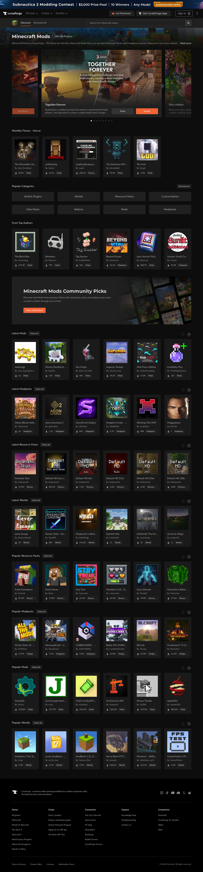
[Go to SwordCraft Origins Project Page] (86, 415)
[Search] (188, 23)
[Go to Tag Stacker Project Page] (86, 249)
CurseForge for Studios (168, 820)
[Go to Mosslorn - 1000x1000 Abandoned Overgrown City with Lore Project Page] (147, 748)
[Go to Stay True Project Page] (86, 582)
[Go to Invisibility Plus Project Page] (177, 359)
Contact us (126, 825)
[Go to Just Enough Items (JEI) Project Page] (55, 693)
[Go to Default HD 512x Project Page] (116, 470)
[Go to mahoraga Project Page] (25, 359)
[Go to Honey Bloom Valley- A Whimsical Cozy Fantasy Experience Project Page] (25, 415)
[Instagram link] (161, 793)
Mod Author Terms (66, 864)
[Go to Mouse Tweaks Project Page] (147, 693)
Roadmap (89, 835)
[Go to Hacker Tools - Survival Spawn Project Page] (55, 526)
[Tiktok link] (167, 793)
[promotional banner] (101, 4)
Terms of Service (19, 864)
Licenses (50, 864)
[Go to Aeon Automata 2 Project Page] (55, 415)
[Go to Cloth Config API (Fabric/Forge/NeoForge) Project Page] (86, 693)
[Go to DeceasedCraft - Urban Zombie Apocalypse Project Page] (55, 637)
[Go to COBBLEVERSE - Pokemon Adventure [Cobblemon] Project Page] (86, 637)
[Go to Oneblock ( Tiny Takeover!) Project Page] (25, 748)
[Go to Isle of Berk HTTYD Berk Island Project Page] (116, 748)
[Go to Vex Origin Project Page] (86, 359)
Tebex (160, 825)
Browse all (184, 186)
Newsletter (90, 830)
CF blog (88, 825)
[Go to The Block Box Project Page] (25, 249)
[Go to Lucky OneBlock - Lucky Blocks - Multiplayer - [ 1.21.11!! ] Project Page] (55, 748)
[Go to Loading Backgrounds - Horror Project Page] (86, 156)
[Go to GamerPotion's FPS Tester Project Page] (177, 748)
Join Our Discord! (93, 815)
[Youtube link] (173, 793)
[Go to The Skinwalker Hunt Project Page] (25, 156)
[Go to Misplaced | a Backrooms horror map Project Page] (86, 526)
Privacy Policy (36, 864)
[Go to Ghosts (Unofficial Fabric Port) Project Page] (55, 359)
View (122, 111)
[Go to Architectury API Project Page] (116, 693)
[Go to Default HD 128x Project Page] (177, 470)
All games (16, 815)
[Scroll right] (189, 334)
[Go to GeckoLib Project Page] (25, 693)
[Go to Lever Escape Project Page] (25, 526)
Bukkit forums (91, 839)
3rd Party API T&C (56, 835)
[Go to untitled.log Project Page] (55, 156)
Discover (26, 22)
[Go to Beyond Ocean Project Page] (116, 249)
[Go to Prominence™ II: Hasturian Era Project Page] (177, 637)
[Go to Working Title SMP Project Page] (147, 415)
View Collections (34, 310)
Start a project (54, 815)
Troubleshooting (129, 820)
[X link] (184, 793)
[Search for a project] (136, 23)
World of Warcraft (20, 825)
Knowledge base (129, 815)
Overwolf (162, 815)
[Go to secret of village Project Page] (177, 526)
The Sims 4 (17, 830)
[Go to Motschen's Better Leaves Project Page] (177, 582)
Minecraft (16, 820)
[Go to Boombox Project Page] (55, 249)
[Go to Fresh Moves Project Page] (55, 582)
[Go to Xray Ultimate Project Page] (147, 582)
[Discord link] (178, 793)
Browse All (40, 22)
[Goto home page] (13, 13)
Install (147, 111)
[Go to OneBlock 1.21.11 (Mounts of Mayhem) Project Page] (86, 748)
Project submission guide (59, 820)
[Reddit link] (189, 793)
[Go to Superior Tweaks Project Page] (116, 359)
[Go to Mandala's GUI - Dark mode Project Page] (116, 582)
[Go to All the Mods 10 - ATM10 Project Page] (25, 637)
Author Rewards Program (59, 825)
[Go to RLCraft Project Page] (147, 637)
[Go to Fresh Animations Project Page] (25, 582)
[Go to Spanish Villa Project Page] (116, 526)
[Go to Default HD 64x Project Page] (86, 470)
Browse (32, 13)
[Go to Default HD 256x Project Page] (147, 470)
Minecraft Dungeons (21, 844)
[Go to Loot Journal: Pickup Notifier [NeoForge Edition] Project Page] (147, 249)
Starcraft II (17, 835)
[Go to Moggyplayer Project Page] (177, 415)
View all (34, 333)
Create (47, 13)
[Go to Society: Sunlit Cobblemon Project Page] (177, 249)
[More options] (197, 13)
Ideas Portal (90, 820)
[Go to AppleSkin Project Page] (177, 693)
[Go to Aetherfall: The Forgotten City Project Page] (147, 526)
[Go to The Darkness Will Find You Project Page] (116, 156)
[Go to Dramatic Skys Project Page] (25, 470)
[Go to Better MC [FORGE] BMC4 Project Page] (116, 637)
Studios (62, 13)
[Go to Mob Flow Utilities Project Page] (147, 359)
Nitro (160, 830)
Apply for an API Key (57, 830)
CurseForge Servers (93, 844)
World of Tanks (19, 849)
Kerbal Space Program (22, 839)
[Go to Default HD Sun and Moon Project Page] (55, 470)
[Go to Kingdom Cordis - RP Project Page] (116, 415)
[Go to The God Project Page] (147, 156)
